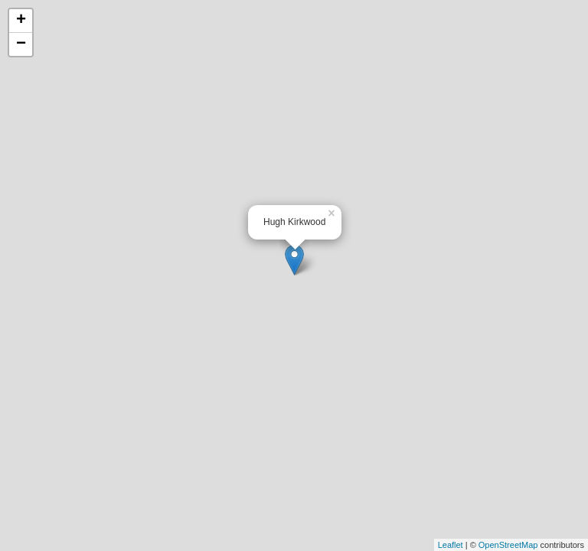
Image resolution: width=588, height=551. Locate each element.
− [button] (21, 44)
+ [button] (21, 20)
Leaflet (450, 544)
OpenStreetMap (508, 544)
